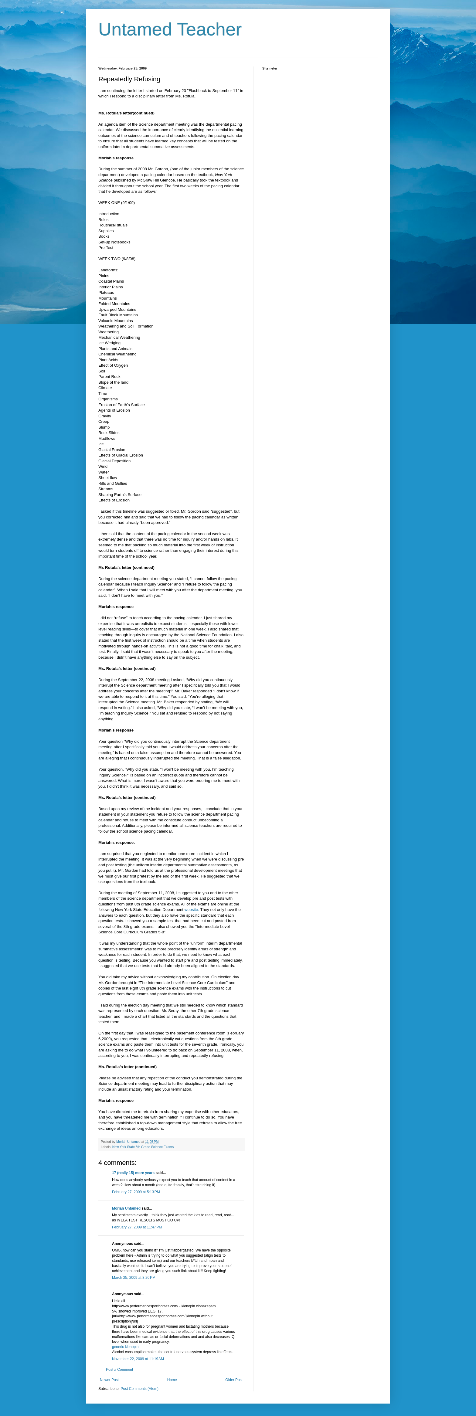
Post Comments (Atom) (139, 1389)
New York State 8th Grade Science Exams (143, 1147)
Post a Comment (119, 1369)
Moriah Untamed (126, 1208)
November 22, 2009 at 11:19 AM (138, 1359)
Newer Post (109, 1380)
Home (172, 1380)
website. (192, 909)
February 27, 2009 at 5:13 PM (136, 1192)
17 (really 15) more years (133, 1173)
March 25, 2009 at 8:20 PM (133, 1277)
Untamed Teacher (170, 29)
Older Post (234, 1380)
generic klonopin (125, 1347)
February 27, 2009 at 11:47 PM (137, 1227)
